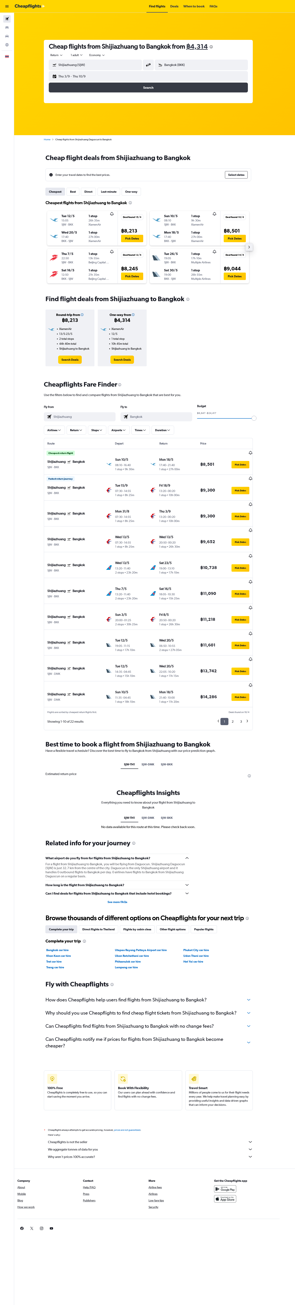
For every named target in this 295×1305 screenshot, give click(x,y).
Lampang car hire (132, 926)
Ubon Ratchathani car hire (138, 915)
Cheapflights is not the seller (156, 1101)
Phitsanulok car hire (134, 921)
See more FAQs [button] (124, 861)
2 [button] (239, 681)
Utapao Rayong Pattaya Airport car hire (147, 909)
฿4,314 (203, 46)
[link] (76, 360)
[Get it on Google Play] (236, 1148)
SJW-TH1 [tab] (135, 723)
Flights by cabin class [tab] (144, 888)
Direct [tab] (95, 191)
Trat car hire (60, 921)
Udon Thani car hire (202, 915)
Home (53, 139)
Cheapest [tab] (61, 191)
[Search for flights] (7, 19)
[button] (6, 6)
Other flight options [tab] (179, 888)
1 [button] (230, 681)
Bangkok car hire (64, 909)
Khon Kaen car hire (65, 915)
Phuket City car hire (202, 909)
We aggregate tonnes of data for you (156, 1108)
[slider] (260, 418)
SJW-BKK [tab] (173, 723)
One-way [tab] (138, 191)
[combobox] (63, 55)
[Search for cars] (7, 36)
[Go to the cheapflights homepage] (30, 6)
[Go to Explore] (7, 45)
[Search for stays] (7, 27)
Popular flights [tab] (210, 888)
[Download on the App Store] (236, 1158)
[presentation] (217, 47)
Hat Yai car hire (200, 921)
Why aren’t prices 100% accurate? (156, 1116)
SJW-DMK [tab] (154, 723)
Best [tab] (79, 191)
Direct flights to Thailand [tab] (105, 888)
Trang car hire (61, 926)
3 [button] (247, 681)
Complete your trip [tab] (67, 888)
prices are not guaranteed (133, 1089)
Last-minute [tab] (115, 191)
